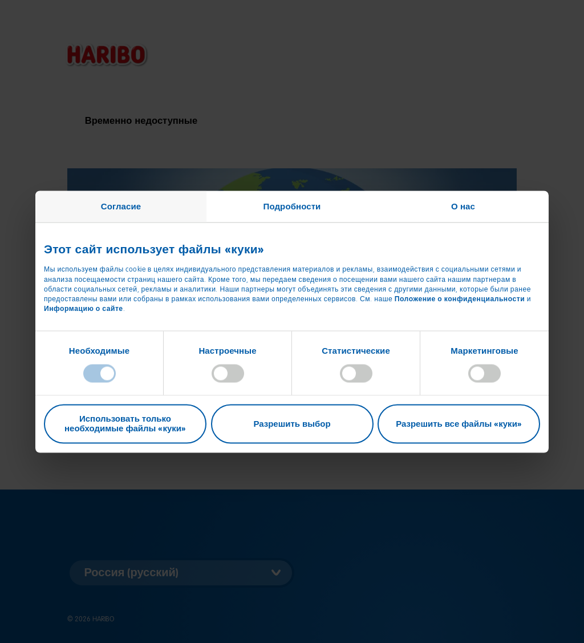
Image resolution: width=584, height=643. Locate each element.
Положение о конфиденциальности (460, 298)
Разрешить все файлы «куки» (459, 423)
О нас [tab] (463, 206)
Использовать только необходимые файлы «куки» (125, 423)
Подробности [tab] (292, 206)
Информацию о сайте (83, 308)
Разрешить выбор (291, 423)
